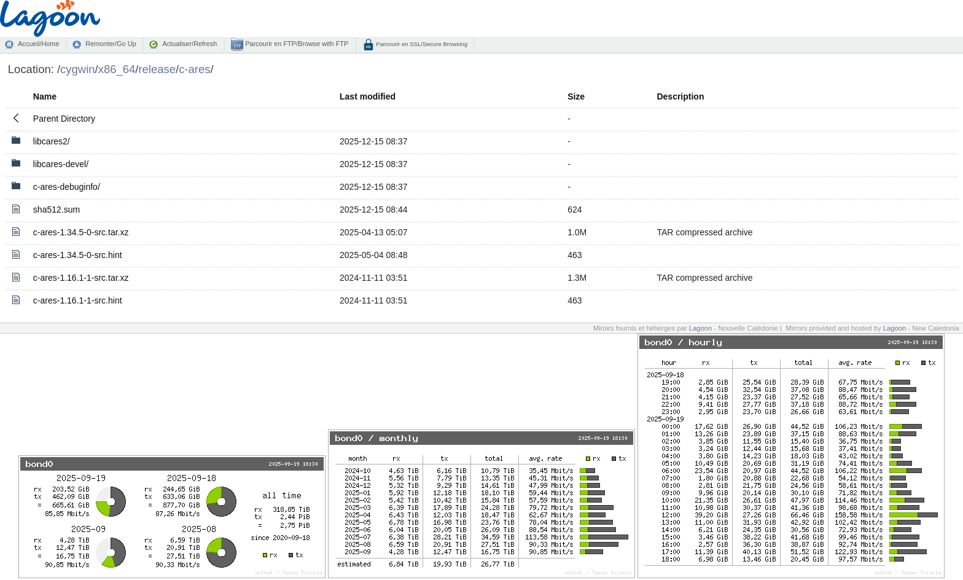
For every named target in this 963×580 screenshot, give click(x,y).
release (157, 69)
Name (45, 96)
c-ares (194, 69)
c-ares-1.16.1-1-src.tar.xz (81, 278)
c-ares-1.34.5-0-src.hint (77, 255)
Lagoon (700, 328)
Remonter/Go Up (110, 43)
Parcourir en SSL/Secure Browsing (421, 44)
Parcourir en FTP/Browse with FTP (295, 43)
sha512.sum (56, 209)
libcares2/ (51, 141)
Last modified (368, 96)
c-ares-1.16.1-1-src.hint (77, 300)
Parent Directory (64, 118)
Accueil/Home (38, 43)
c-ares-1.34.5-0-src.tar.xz (81, 232)
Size (576, 96)
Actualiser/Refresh (189, 43)
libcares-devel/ (60, 164)
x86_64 (117, 69)
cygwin (77, 69)
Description (680, 96)
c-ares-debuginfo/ (66, 187)
